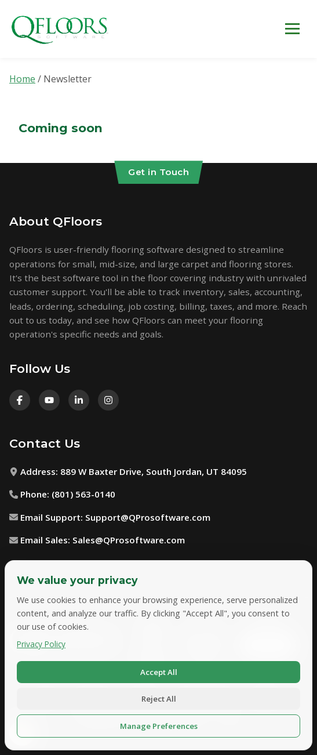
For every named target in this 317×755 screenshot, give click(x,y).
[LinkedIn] (78, 400)
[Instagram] (108, 400)
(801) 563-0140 (83, 494)
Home (22, 78)
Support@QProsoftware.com (147, 517)
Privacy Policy (41, 643)
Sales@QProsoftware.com (128, 540)
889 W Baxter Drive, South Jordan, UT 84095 (153, 471)
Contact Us (44, 443)
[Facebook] (19, 400)
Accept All (158, 672)
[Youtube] (49, 400)
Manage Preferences (159, 726)
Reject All (158, 699)
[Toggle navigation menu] (292, 28)
